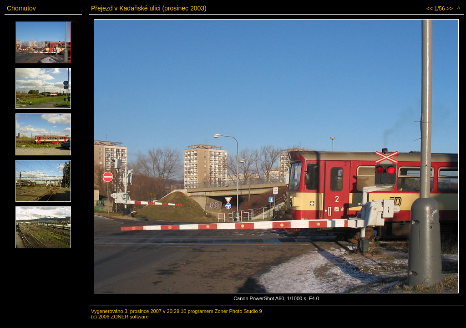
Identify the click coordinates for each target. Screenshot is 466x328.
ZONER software (129, 316)
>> (449, 8)
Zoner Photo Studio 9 (238, 311)
